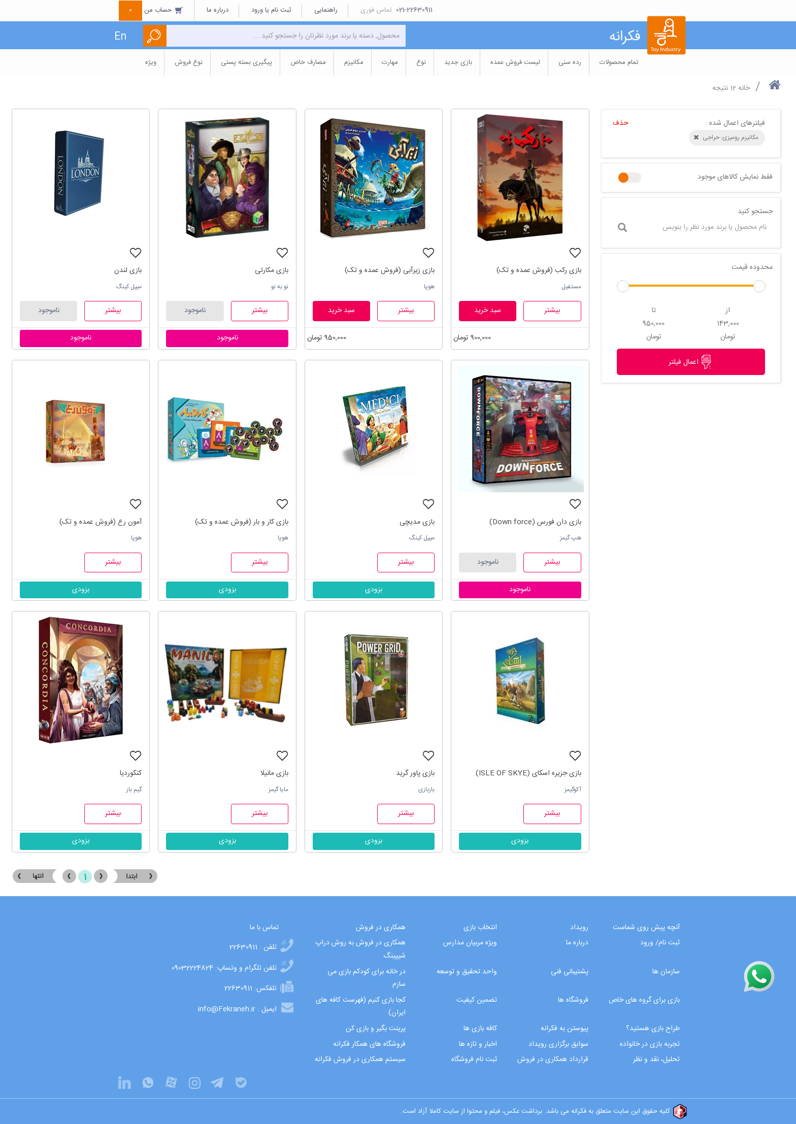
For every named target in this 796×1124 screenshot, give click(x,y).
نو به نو (279, 287)
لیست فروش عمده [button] (515, 62)
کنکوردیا (131, 773)
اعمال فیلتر (691, 362)
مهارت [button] (390, 62)
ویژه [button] (150, 62)
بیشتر (552, 310)
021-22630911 (414, 10)
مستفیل (571, 287)
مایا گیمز (278, 790)
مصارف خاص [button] (308, 62)
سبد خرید (487, 310)
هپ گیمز (570, 538)
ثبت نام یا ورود (271, 10)
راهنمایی (326, 10)
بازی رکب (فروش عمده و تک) (538, 270)
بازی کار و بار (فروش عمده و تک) (241, 522)
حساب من (151, 10)
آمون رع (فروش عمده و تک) (100, 522)
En (120, 36)
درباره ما (217, 10)
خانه (744, 88)
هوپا (429, 287)
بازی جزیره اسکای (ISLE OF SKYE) (528, 773)
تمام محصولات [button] (619, 62)
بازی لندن (128, 270)
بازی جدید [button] (458, 62)
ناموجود (195, 310)
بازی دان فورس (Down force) (535, 522)
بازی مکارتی (271, 270)
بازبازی (426, 790)
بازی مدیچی (417, 522)
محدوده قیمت (752, 267)
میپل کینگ (129, 287)
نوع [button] (421, 62)
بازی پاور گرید (415, 773)
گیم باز (134, 790)
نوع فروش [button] (189, 62)
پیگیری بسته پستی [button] (246, 62)
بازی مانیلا (274, 773)
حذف (620, 123)
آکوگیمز (573, 790)
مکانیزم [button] (353, 62)
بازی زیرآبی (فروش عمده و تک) (390, 270)
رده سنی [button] (569, 62)
